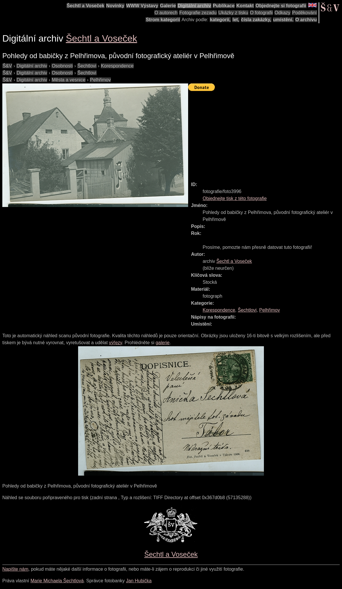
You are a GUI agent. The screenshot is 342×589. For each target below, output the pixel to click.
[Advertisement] (265, 133)
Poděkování (304, 12)
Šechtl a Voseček (86, 5)
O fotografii (261, 12)
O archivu (306, 19)
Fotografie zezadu (198, 12)
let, (236, 19)
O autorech (165, 12)
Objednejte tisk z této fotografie (235, 198)
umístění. (283, 19)
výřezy (115, 342)
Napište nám (15, 569)
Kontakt (245, 5)
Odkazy (282, 12)
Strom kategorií (163, 19)
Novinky (115, 5)
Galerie (168, 5)
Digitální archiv (194, 5)
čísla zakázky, (256, 19)
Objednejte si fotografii (280, 5)
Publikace (224, 5)
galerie (163, 342)
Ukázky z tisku (233, 12)
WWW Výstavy (142, 5)
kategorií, (220, 19)
